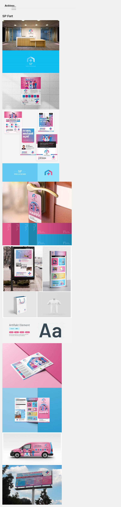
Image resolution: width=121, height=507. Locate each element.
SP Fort (7, 16)
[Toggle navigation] (14, 8)
